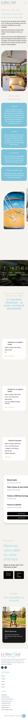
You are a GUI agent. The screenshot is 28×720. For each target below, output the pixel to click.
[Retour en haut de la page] (24, 716)
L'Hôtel (2, 681)
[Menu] (25, 2)
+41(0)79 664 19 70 (5, 705)
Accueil (3, 676)
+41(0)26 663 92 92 (5, 703)
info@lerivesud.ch (5, 707)
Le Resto (3, 678)
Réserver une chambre (19, 574)
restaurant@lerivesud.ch (7, 709)
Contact (3, 687)
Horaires (3, 684)
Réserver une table (8, 574)
